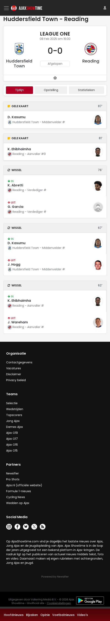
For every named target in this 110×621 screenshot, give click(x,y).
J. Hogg (14, 264)
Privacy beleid (16, 380)
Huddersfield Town (19, 63)
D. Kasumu (16, 117)
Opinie (45, 615)
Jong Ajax (13, 421)
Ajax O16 (12, 445)
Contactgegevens (19, 362)
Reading (90, 61)
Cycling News (15, 497)
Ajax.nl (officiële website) (24, 485)
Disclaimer (13, 374)
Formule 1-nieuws (18, 491)
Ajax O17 (12, 439)
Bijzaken (32, 615)
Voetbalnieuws (63, 615)
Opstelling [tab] (51, 90)
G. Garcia (15, 206)
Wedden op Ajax (17, 503)
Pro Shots (12, 479)
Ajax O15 (12, 450)
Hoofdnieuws (14, 615)
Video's (82, 615)
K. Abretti (15, 185)
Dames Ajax (14, 427)
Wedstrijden (14, 409)
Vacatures (13, 368)
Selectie (12, 403)
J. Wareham (18, 322)
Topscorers (14, 415)
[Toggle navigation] (6, 8)
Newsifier (12, 473)
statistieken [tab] (86, 90)
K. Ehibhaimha (19, 149)
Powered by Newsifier (55, 576)
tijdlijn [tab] (19, 90)
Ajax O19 (12, 433)
